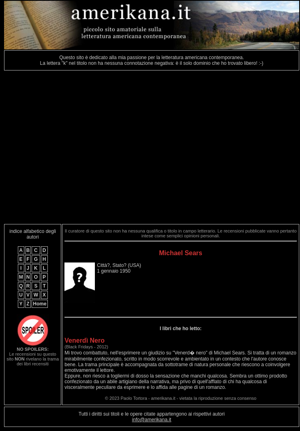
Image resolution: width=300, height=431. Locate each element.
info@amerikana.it (151, 419)
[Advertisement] (76, 147)
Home (39, 304)
